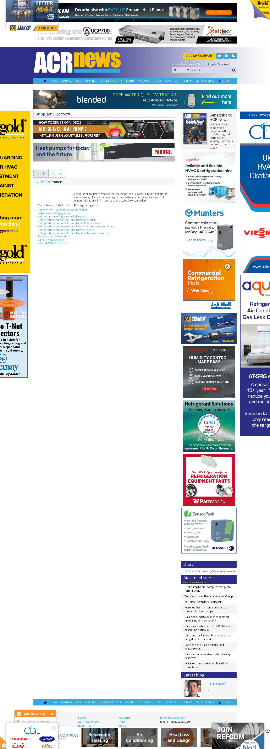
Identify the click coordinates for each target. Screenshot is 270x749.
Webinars (144, 80)
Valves (42, 239)
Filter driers (90, 219)
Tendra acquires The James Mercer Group (208, 596)
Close (52, 714)
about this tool (47, 739)
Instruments (45, 213)
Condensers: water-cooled (71, 209)
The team (186, 80)
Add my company (199, 56)
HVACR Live (85, 726)
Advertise (171, 80)
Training (90, 80)
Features (66, 80)
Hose (67, 236)
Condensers (45, 209)
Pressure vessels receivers (98, 226)
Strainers (88, 229)
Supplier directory (110, 80)
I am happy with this (35, 733)
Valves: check (56, 239)
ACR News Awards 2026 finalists (203, 601)
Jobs (78, 80)
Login (223, 81)
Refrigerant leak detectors (71, 216)
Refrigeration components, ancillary (59, 219)
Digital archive (205, 80)
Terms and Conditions (173, 717)
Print (122, 722)
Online (123, 726)
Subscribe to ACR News (221, 117)
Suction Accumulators (96, 233)
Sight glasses (62, 213)
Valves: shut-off (58, 243)
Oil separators (91, 223)
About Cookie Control (19, 713)
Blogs (158, 80)
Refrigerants (45, 216)
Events (130, 80)
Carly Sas (42, 182)
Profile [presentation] (41, 174)
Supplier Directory (53, 114)
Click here (190, 571)
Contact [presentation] (57, 174)
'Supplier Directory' (218, 64)
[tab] (41, 174)
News (54, 80)
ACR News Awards (89, 722)
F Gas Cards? (217, 684)
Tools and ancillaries (49, 236)
